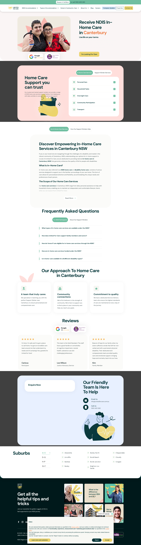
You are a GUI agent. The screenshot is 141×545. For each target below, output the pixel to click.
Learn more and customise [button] (40, 540)
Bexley (67, 466)
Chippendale (120, 453)
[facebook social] (18, 522)
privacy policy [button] (75, 527)
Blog (92, 8)
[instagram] (22, 522)
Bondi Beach (94, 457)
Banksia (67, 462)
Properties (120, 8)
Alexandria (68, 453)
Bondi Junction (95, 462)
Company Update (109, 8)
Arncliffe (68, 457)
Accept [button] (107, 540)
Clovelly (118, 457)
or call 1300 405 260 (78, 2)
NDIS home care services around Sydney (38, 94)
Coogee (118, 462)
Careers (97, 8)
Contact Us (128, 8)
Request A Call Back (63, 2)
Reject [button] (97, 540)
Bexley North (94, 453)
